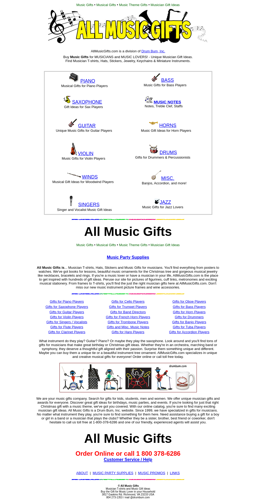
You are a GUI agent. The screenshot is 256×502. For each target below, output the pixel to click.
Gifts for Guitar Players (66, 312)
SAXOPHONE (87, 102)
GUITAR (87, 125)
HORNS (167, 125)
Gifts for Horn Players (189, 312)
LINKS (175, 473)
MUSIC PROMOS (151, 473)
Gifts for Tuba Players (189, 327)
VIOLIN (85, 153)
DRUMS (168, 152)
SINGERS (88, 204)
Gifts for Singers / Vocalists (66, 322)
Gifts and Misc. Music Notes (128, 327)
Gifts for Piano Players (67, 301)
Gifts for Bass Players (189, 307)
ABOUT (82, 473)
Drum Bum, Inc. (153, 51)
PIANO (87, 81)
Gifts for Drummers (189, 317)
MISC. (167, 178)
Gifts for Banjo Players (189, 322)
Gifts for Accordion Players (189, 332)
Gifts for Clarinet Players (66, 332)
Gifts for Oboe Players (189, 301)
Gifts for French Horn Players (128, 317)
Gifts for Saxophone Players (67, 307)
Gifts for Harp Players (128, 332)
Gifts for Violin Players (67, 317)
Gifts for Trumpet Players (128, 307)
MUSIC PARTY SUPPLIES (113, 473)
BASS (167, 80)
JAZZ (165, 202)
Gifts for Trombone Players (128, 322)
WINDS (90, 177)
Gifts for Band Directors (128, 312)
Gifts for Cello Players (128, 301)
